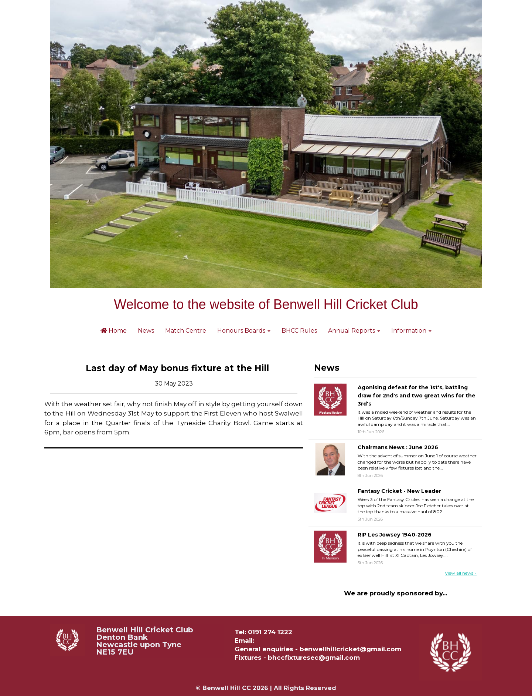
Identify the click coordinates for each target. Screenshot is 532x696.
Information (411, 330)
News (146, 330)
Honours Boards (243, 330)
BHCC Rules (299, 330)
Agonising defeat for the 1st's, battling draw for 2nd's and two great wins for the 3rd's (416, 395)
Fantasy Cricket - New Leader (399, 491)
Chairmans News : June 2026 (398, 447)
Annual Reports (354, 330)
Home (113, 330)
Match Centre (185, 330)
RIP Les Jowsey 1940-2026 (395, 534)
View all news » (461, 573)
